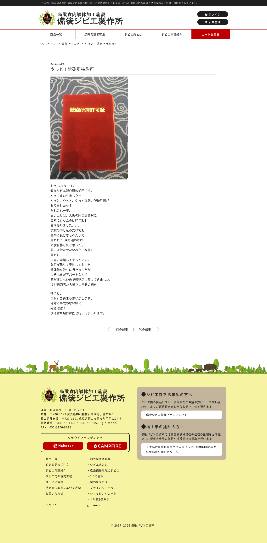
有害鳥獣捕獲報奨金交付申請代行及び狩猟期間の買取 (181, 447)
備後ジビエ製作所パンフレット (166, 415)
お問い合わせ (54, 493)
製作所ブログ (99, 482)
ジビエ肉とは (133, 34)
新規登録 (212, 22)
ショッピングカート (103, 493)
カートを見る (211, 34)
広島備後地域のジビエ (105, 470)
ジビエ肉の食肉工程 (59, 476)
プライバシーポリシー (105, 488)
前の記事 (122, 329)
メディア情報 (54, 482)
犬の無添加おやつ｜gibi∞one (101, 502)
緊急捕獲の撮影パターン (162, 452)
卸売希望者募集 (94, 34)
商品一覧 (56, 34)
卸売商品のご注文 (57, 464)
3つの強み (97, 476)
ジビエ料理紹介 (172, 34)
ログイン (213, 14)
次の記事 (145, 329)
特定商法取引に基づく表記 (63, 488)
